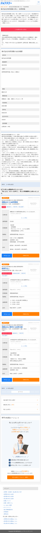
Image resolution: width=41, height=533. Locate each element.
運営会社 (6, 514)
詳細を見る (26, 255)
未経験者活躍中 (16, 273)
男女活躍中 (21, 206)
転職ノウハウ (7, 500)
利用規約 (6, 511)
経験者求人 (9, 206)
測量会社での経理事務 (10, 202)
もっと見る (24, 217)
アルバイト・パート (6, 273)
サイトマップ (7, 507)
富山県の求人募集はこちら (10, 523)
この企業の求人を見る (20, 29)
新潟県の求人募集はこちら (10, 521)
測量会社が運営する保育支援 (12, 327)
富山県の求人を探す (9, 498)
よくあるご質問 (8, 505)
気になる (7, 255)
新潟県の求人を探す (9, 496)
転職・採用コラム (8, 503)
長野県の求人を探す (9, 494)
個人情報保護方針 (8, 509)
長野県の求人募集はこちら (10, 519)
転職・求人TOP (4, 6)
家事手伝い (6, 268)
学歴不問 (15, 206)
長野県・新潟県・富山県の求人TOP (13, 492)
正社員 (3, 206)
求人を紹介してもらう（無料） (20, 477)
